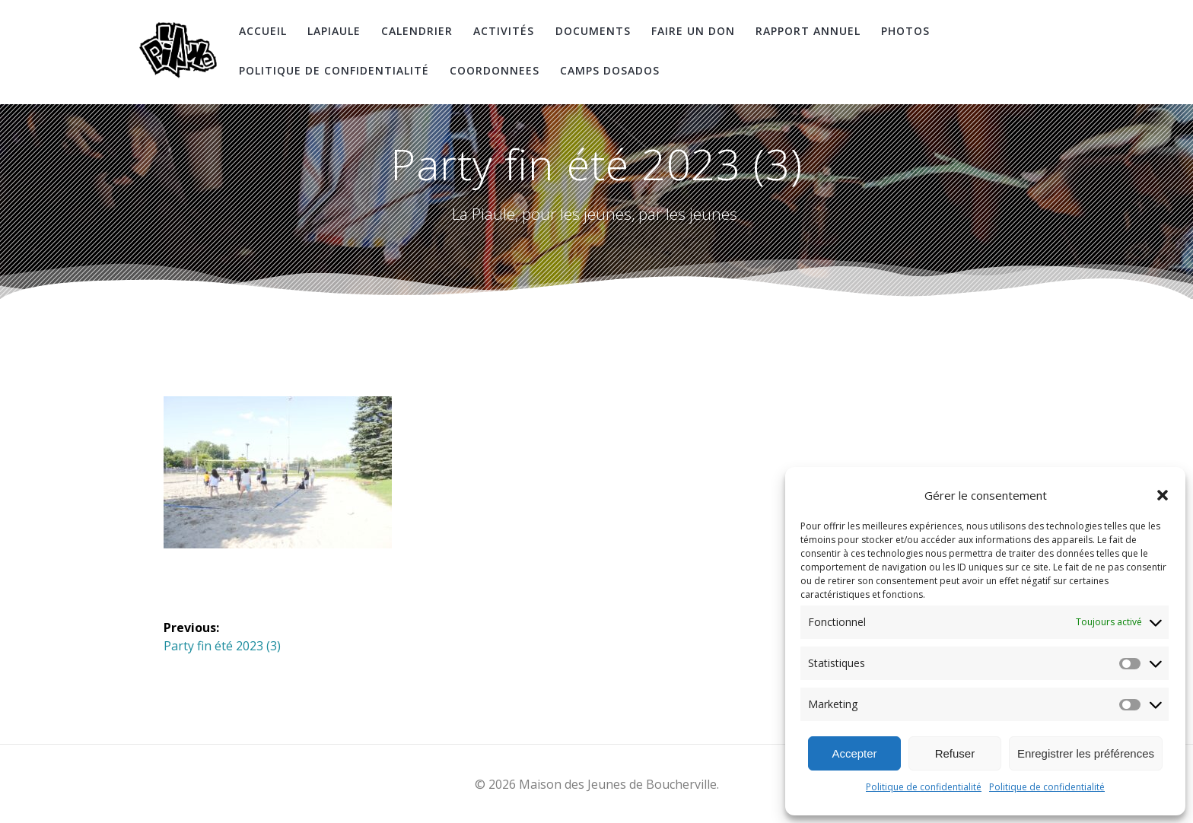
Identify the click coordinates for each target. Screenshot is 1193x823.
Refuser (955, 753)
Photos (905, 31)
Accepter (854, 753)
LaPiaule (334, 31)
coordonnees (494, 70)
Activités (503, 31)
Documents (593, 31)
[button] (1162, 495)
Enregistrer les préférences (1085, 753)
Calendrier (417, 31)
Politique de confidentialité (923, 786)
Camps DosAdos (610, 70)
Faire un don (693, 31)
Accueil (263, 31)
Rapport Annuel (808, 31)
